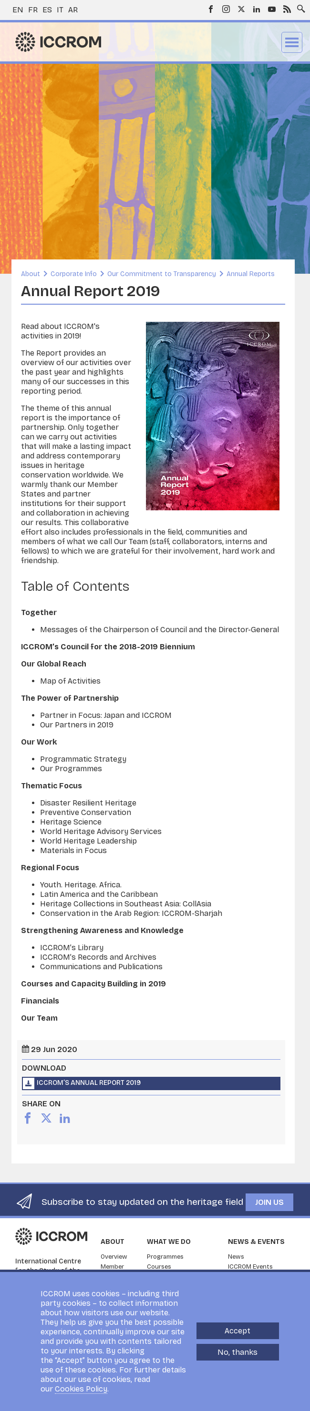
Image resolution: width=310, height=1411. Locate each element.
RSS (287, 9)
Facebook (211, 9)
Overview (114, 1257)
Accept (237, 1330)
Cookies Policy (81, 1388)
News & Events (256, 1242)
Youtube (272, 9)
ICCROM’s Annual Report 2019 (89, 1083)
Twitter (241, 9)
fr (33, 9)
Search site (299, 6)
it (60, 9)
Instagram (226, 9)
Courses (159, 1267)
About (30, 274)
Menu (291, 42)
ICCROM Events (250, 1267)
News (236, 1257)
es (47, 9)
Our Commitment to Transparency (161, 274)
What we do (169, 1242)
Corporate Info (74, 274)
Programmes (165, 1257)
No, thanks (237, 1352)
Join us (269, 1202)
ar (73, 9)
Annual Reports (251, 274)
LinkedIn (256, 9)
